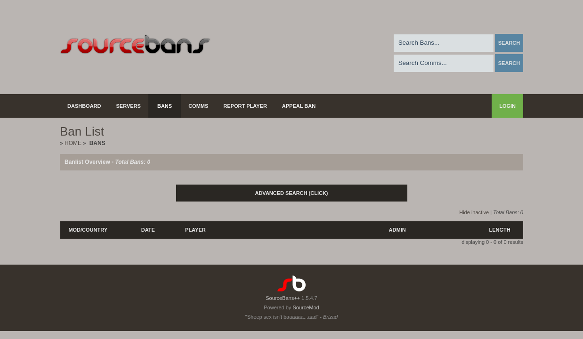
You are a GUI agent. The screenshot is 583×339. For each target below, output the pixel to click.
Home (73, 143)
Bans (164, 106)
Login (507, 106)
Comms (198, 106)
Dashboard (84, 106)
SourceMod (305, 307)
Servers (128, 106)
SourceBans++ (283, 298)
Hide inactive (474, 212)
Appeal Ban (299, 106)
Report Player (245, 106)
